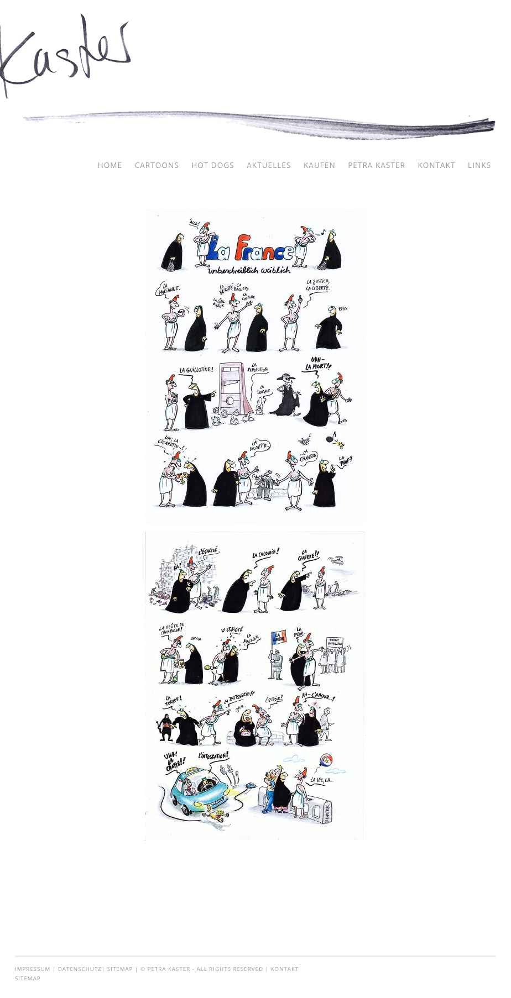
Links (479, 165)
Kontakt (436, 165)
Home (110, 165)
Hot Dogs (212, 165)
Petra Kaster (376, 165)
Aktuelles (269, 165)
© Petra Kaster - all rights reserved (201, 969)
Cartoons (157, 165)
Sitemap (120, 969)
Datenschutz (80, 969)
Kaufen (320, 165)
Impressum (32, 969)
